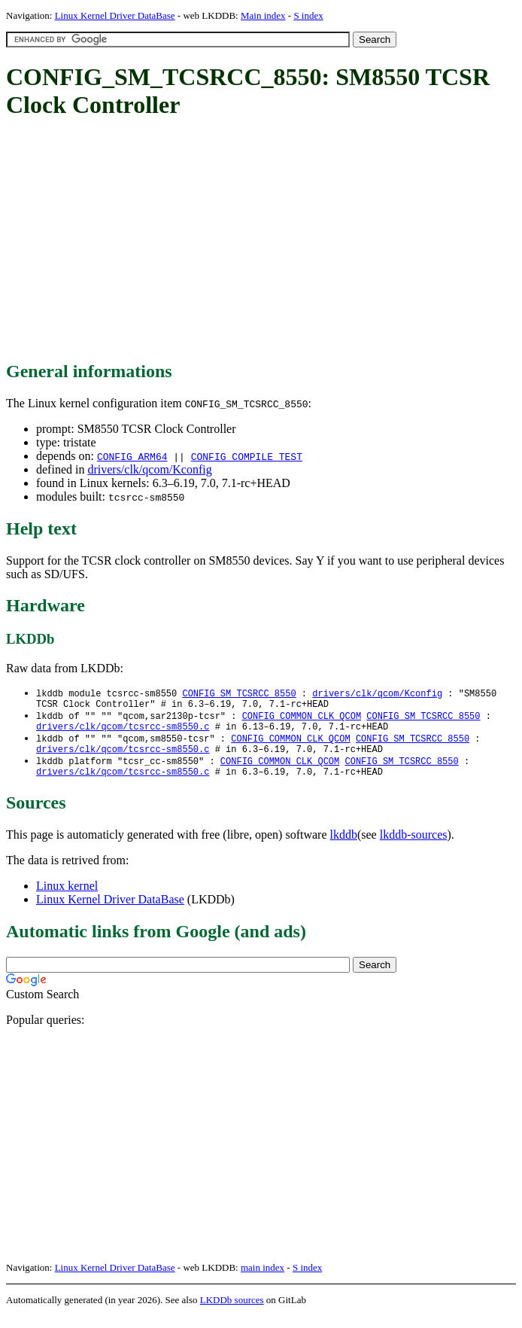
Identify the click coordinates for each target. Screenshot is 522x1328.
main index (262, 1279)
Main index (263, 15)
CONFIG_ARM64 (132, 456)
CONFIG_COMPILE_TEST (246, 456)
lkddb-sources (414, 846)
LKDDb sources (232, 1311)
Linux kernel (67, 897)
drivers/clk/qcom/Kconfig (149, 469)
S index (308, 15)
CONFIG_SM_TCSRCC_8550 (239, 693)
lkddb (343, 846)
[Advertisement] (264, 241)
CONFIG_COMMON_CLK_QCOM (301, 719)
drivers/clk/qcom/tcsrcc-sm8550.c (122, 732)
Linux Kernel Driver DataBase (115, 15)
